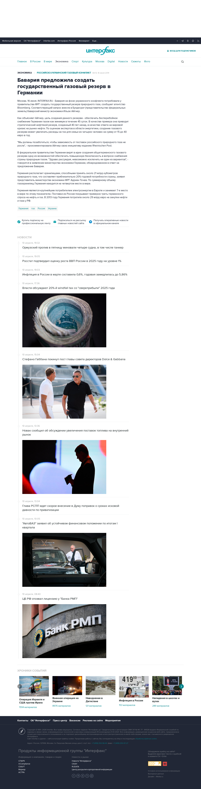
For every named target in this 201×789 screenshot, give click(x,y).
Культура (87, 61)
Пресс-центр (60, 720)
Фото (147, 61)
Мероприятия (113, 720)
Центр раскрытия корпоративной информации (92, 769)
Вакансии (74, 720)
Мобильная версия (11, 41)
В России (35, 61)
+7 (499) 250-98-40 (99, 743)
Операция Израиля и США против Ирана (32, 701)
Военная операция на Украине (65, 700)
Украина (52, 208)
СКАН (74, 764)
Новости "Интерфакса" (81, 761)
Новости (123, 61)
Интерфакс (101, 50)
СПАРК (21, 761)
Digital (111, 61)
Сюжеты (136, 61)
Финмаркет (84, 41)
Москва (99, 61)
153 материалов (127, 705)
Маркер (21, 769)
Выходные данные (156, 774)
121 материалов (93, 706)
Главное (22, 61)
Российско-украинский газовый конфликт (64, 72)
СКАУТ (21, 766)
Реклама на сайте (93, 720)
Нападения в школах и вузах (166, 700)
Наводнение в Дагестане (94, 700)
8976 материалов (61, 706)
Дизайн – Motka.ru (155, 777)
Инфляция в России (131, 700)
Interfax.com (49, 41)
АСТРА (21, 772)
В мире (48, 61)
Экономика (61, 61)
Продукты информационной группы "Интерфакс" (62, 750)
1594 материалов (28, 707)
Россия (41, 208)
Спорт (75, 61)
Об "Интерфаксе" (32, 41)
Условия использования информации (164, 771)
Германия (23, 208)
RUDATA (75, 766)
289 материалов (160, 706)
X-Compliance (24, 764)
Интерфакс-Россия (67, 41)
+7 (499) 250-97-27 (120, 743)
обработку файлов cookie (146, 739)
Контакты (22, 720)
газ (33, 208)
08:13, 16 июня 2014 (100, 73)
